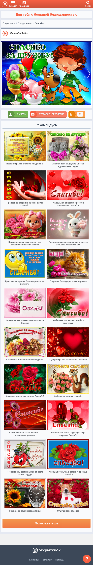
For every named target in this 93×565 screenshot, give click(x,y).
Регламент (47, 560)
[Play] (5, 33)
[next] (88, 74)
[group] (46, 33)
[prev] (4, 74)
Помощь (59, 560)
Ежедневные (25, 23)
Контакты (34, 560)
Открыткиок (8, 23)
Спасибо (39, 23)
